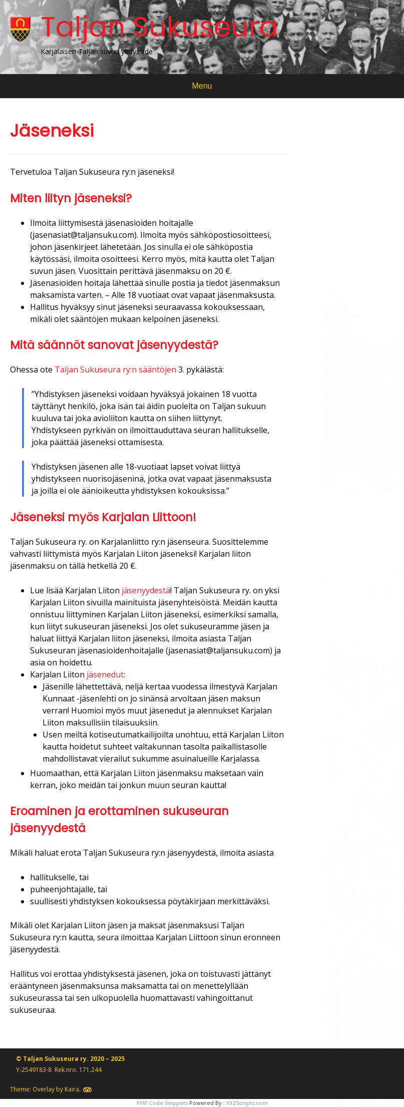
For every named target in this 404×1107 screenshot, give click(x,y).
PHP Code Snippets (162, 1102)
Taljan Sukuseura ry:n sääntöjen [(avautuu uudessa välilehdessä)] (115, 369)
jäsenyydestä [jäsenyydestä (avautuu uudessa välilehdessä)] (146, 590)
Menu (202, 86)
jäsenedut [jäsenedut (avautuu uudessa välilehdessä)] (105, 674)
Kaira (72, 1089)
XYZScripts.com (247, 1102)
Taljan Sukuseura (159, 27)
